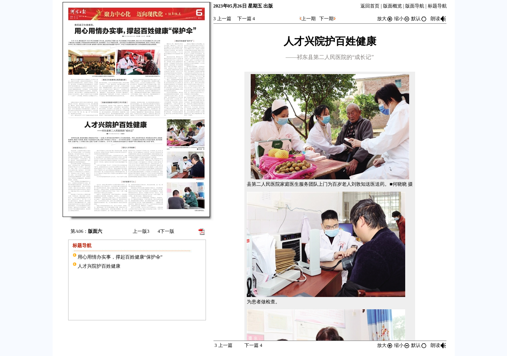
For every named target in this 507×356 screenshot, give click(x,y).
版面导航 (414, 6)
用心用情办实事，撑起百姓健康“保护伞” (120, 257)
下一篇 (246, 18)
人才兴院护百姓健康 (99, 266)
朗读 (438, 18)
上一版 (141, 231)
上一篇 (222, 18)
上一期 (308, 18)
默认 (419, 18)
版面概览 (392, 6)
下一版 (166, 231)
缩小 (402, 18)
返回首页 (369, 6)
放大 (385, 18)
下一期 (326, 18)
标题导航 (437, 6)
